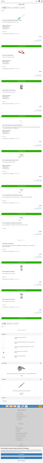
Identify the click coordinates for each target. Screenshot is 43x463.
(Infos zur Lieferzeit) (16, 33)
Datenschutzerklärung (18, 452)
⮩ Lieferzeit (17, 431)
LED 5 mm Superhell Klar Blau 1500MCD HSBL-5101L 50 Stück (12, 195)
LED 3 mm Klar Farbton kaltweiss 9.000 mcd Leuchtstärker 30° (12, 125)
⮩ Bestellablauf (18, 429)
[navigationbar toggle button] (41, 1)
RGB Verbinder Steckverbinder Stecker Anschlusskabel (21, 390)
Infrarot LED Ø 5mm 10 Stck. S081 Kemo (8, 90)
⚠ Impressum (19, 419)
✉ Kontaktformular (20, 417)
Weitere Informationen (21, 460)
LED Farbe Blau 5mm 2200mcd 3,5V (8, 243)
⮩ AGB (16, 426)
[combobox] (9, 8)
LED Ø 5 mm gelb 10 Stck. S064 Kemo (8, 271)
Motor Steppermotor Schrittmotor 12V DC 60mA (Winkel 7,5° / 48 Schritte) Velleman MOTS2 (21, 373)
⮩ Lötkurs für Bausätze (21, 446)
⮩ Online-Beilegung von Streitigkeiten (21, 433)
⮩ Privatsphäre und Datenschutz (20, 434)
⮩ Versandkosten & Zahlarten (20, 436)
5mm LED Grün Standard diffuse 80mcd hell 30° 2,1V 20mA (11, 20)
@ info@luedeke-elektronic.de (21, 416)
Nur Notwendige (21, 457)
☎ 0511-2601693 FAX (20, 414)
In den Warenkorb (21, 46)
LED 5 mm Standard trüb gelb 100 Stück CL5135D (10, 160)
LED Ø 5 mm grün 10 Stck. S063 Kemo (8, 299)
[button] (2, 8)
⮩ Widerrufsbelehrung (19, 438)
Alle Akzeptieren (21, 454)
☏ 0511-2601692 (19, 412)
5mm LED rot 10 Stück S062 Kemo (7, 55)
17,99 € (21, 375)
